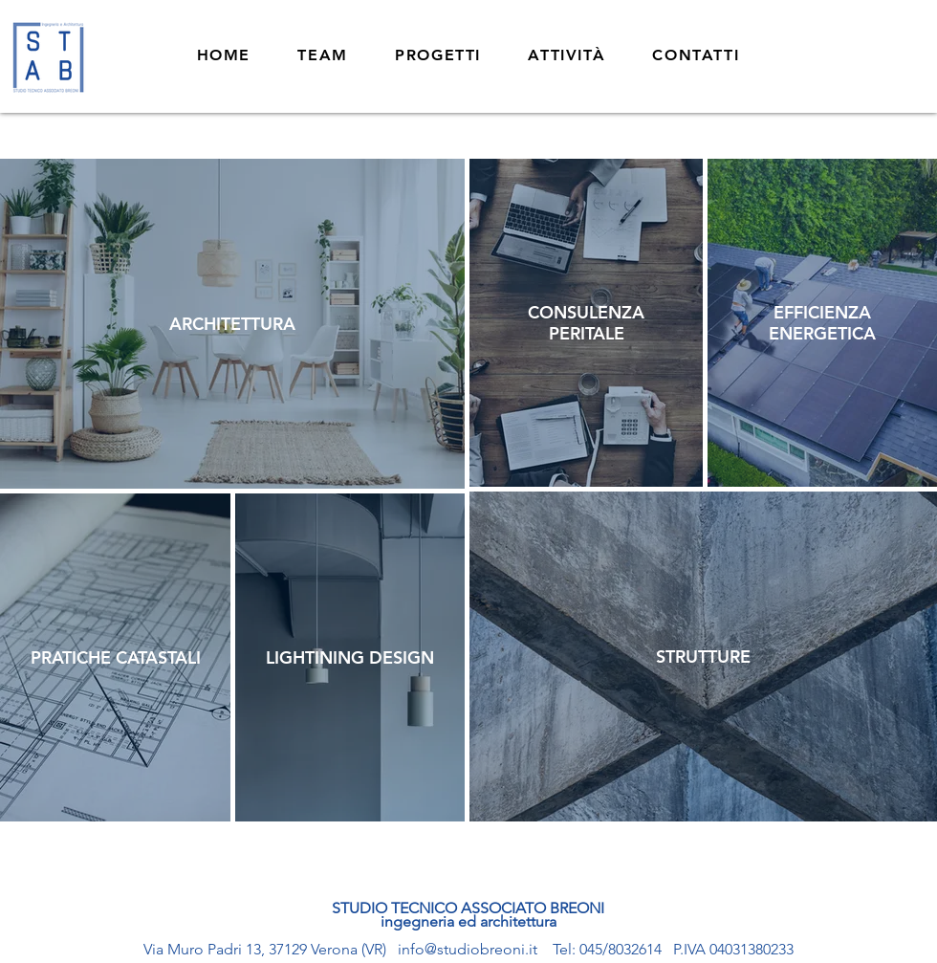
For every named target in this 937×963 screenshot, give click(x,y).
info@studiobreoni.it (467, 949)
